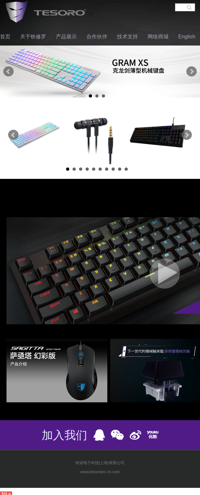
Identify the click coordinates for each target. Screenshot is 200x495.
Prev (8, 71)
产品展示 (66, 36)
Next (191, 71)
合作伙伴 (97, 36)
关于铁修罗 (33, 36)
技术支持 (127, 36)
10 (126, 169)
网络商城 (158, 36)
